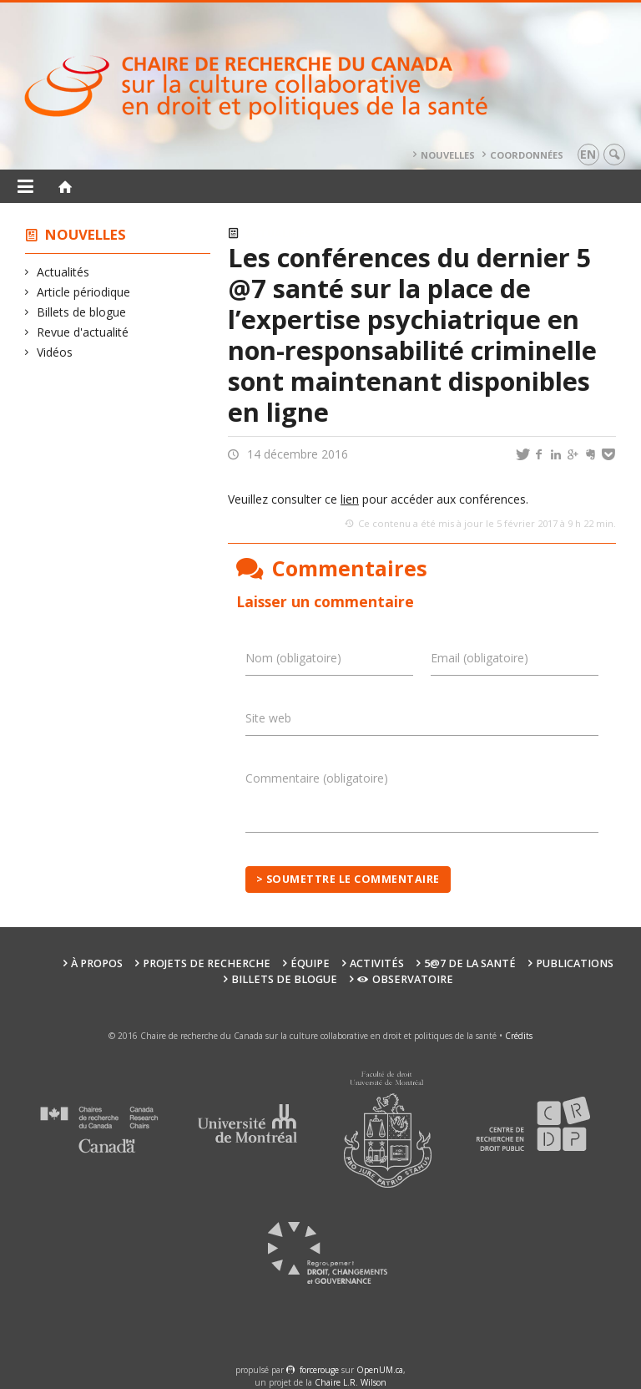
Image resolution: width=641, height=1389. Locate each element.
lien (350, 499)
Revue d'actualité (83, 332)
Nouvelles (448, 155)
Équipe (310, 963)
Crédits (518, 1036)
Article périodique (84, 292)
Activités (377, 963)
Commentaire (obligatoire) (316, 778)
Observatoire (405, 979)
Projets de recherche (206, 963)
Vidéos (55, 352)
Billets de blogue (82, 312)
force (319, 1370)
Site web (268, 718)
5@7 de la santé (470, 963)
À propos (97, 963)
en (588, 154)
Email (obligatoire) (479, 658)
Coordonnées (526, 155)
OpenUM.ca (379, 1370)
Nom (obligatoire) (293, 658)
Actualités (63, 272)
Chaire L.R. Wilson (350, 1382)
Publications (574, 963)
